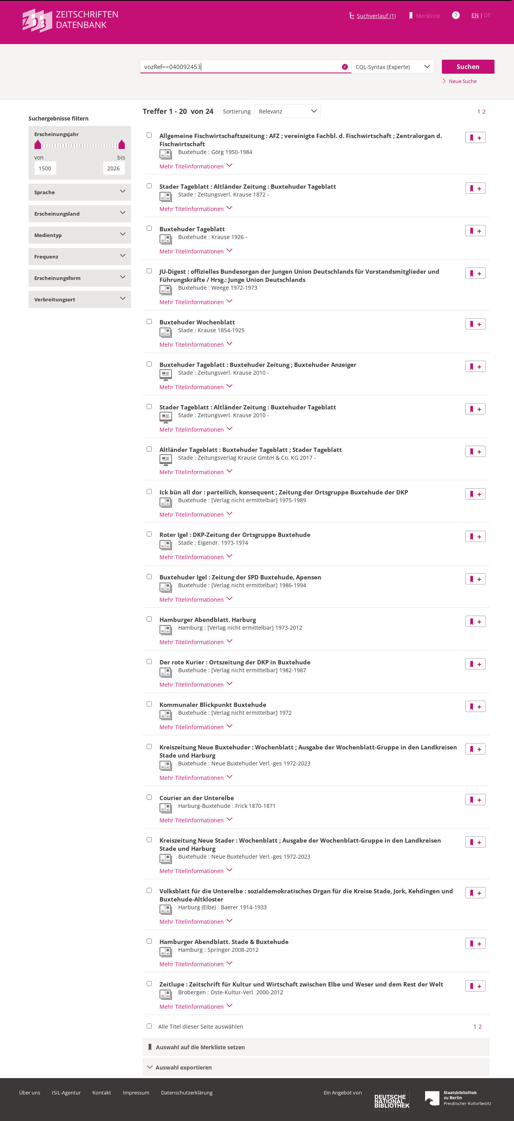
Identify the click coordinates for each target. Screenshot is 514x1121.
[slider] (79, 145)
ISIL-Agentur (66, 1092)
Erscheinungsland (79, 213)
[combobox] (392, 67)
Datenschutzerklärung (187, 1092)
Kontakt (101, 1092)
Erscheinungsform (79, 278)
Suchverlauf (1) (376, 15)
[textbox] (246, 67)
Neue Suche (459, 81)
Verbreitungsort (79, 299)
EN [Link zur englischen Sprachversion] (475, 15)
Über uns (29, 1092)
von (39, 157)
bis (121, 157)
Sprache (79, 192)
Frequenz (79, 256)
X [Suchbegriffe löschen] (345, 66)
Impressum (136, 1092)
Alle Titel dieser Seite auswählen (200, 1026)
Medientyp (79, 235)
